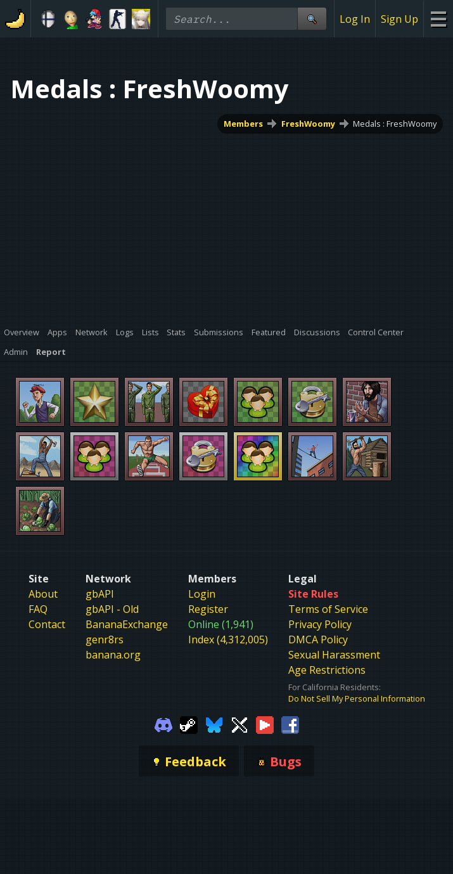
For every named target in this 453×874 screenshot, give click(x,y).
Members (243, 123)
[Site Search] (311, 19)
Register (208, 609)
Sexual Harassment (334, 655)
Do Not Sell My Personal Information (356, 698)
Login (201, 594)
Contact (47, 624)
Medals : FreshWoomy (395, 123)
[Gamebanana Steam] (189, 724)
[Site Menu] (438, 18)
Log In (355, 19)
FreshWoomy (308, 123)
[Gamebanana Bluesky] (214, 724)
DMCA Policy (318, 639)
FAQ (38, 609)
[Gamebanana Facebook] (290, 724)
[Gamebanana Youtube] (265, 724)
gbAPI (100, 594)
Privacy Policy (320, 624)
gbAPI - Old (112, 609)
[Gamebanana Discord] (163, 724)
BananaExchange (127, 624)
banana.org (113, 655)
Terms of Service (328, 609)
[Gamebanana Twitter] (239, 724)
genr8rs (105, 639)
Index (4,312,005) (228, 639)
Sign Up (399, 19)
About (43, 594)
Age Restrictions (327, 670)
